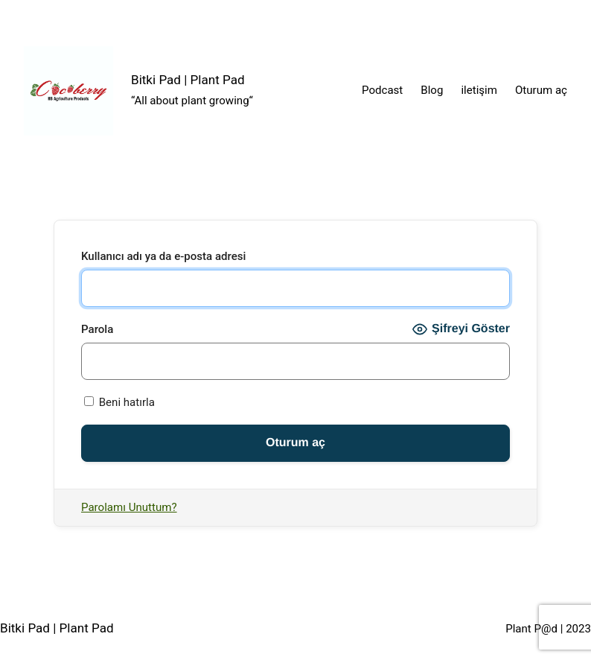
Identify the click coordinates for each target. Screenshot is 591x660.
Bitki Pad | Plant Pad (188, 79)
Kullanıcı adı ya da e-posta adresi (163, 256)
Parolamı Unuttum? (129, 507)
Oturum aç (541, 90)
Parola (97, 329)
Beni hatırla (119, 402)
